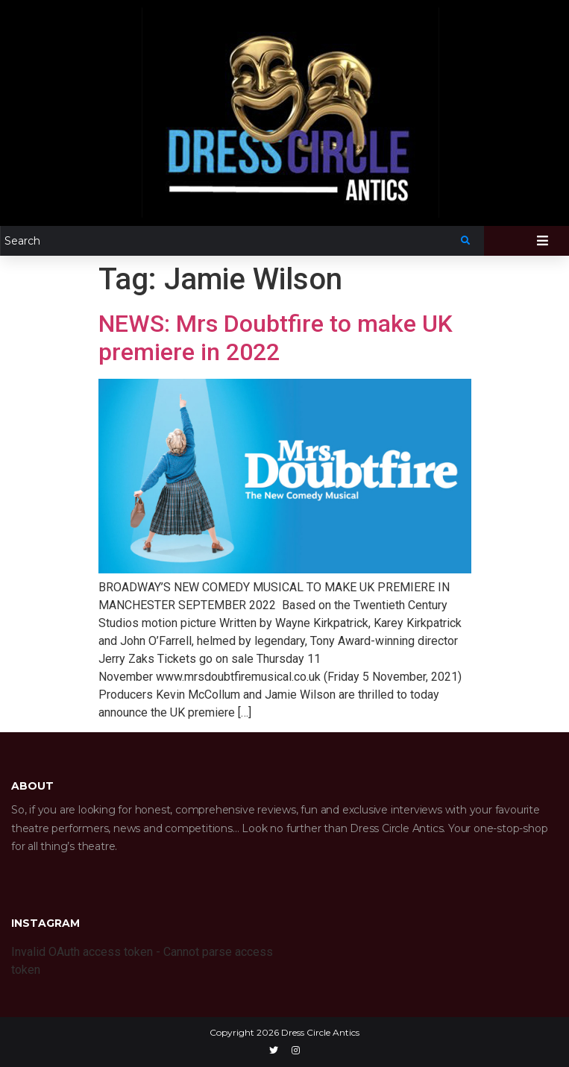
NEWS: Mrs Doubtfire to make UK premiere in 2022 (275, 337)
